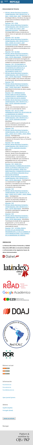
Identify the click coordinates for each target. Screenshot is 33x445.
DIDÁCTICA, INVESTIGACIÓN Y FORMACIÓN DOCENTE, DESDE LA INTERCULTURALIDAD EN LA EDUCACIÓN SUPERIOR (17, 166)
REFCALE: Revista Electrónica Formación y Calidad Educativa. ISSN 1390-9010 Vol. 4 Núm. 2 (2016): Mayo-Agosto (16, 178)
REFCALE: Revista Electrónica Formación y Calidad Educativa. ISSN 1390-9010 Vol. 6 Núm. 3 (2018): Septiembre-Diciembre (16, 117)
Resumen (8, 23)
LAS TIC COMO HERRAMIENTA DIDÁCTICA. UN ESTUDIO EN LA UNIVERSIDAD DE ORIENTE (18, 112)
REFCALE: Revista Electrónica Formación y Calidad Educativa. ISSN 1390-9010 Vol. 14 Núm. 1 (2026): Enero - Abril (17, 14)
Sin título (17, 37)
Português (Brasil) (8, 410)
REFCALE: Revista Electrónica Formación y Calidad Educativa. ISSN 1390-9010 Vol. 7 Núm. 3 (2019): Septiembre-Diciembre (16, 101)
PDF (12, 23)
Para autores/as (7, 387)
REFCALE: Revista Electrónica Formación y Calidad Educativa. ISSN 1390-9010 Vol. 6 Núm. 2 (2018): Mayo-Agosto (16, 206)
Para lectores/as (7, 384)
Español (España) (7, 408)
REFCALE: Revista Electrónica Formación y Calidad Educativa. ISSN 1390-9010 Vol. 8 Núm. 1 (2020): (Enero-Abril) (16, 85)
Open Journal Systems (9, 397)
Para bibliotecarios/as (8, 390)
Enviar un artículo (9, 418)
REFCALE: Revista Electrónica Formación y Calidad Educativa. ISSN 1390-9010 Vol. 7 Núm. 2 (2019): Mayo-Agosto (16, 55)
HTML (16, 23)
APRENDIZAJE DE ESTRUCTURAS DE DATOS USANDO (16, 97)
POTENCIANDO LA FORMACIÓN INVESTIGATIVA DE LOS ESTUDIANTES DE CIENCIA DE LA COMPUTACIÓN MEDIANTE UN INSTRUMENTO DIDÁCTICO (16, 67)
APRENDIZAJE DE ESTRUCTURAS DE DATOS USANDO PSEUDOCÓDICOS (15, 94)
